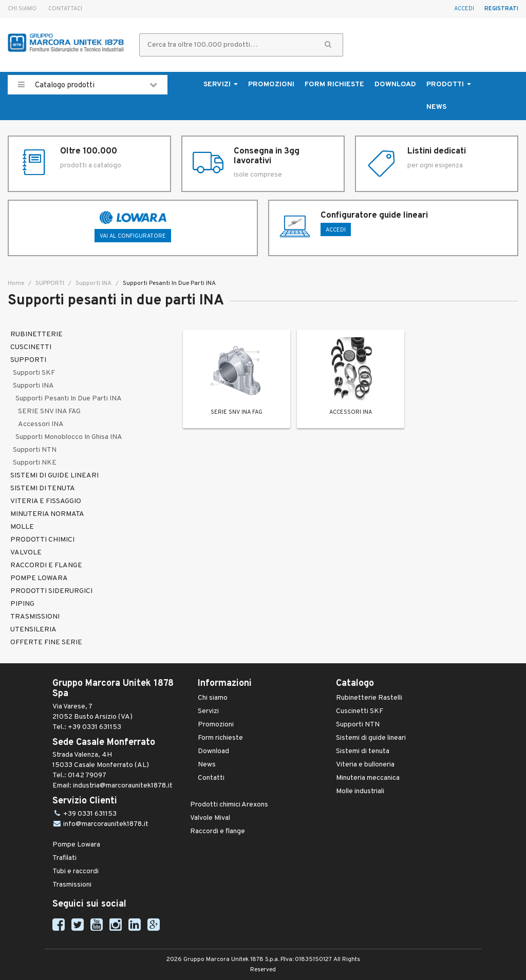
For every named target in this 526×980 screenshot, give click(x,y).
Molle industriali (360, 791)
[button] (328, 44)
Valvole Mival (210, 818)
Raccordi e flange (217, 831)
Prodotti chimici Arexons (229, 804)
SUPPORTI (49, 283)
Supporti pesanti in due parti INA (68, 398)
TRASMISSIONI (35, 616)
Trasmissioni (71, 884)
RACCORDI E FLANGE (46, 565)
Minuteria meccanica (368, 778)
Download (395, 84)
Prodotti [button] (448, 84)
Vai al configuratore (133, 236)
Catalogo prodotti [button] (87, 84)
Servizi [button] (220, 84)
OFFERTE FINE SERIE (46, 642)
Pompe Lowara (76, 844)
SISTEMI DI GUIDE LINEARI (54, 475)
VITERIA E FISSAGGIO (45, 501)
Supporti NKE (35, 462)
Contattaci (65, 8)
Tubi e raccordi (75, 871)
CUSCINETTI (30, 347)
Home (16, 283)
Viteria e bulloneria (365, 764)
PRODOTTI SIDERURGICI (51, 591)
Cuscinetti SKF (359, 711)
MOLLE (22, 527)
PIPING (22, 604)
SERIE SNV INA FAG (49, 411)
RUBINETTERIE (36, 334)
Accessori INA (41, 424)
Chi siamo (22, 8)
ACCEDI (336, 230)
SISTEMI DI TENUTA (42, 488)
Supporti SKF (34, 373)
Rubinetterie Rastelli (369, 698)
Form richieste (334, 84)
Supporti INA (92, 283)
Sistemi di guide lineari (371, 738)
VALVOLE (26, 552)
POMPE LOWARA (39, 578)
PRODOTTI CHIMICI (42, 539)
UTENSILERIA (33, 629)
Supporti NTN (35, 450)
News (436, 107)
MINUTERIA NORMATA (47, 514)
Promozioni (271, 84)
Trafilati (64, 858)
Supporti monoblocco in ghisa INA (68, 437)
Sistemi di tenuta (362, 751)
